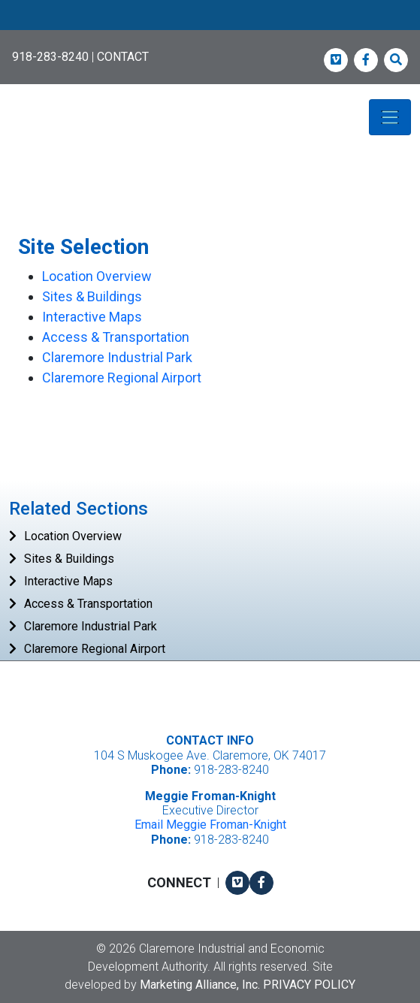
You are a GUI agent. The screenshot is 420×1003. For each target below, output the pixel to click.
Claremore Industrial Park (117, 357)
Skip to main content (0, 12)
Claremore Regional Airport (121, 377)
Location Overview (97, 276)
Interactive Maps (92, 317)
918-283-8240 (50, 57)
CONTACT (123, 57)
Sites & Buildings (92, 296)
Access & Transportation (115, 337)
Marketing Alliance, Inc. (200, 984)
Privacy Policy (309, 984)
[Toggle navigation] (390, 117)
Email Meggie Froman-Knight (210, 824)
